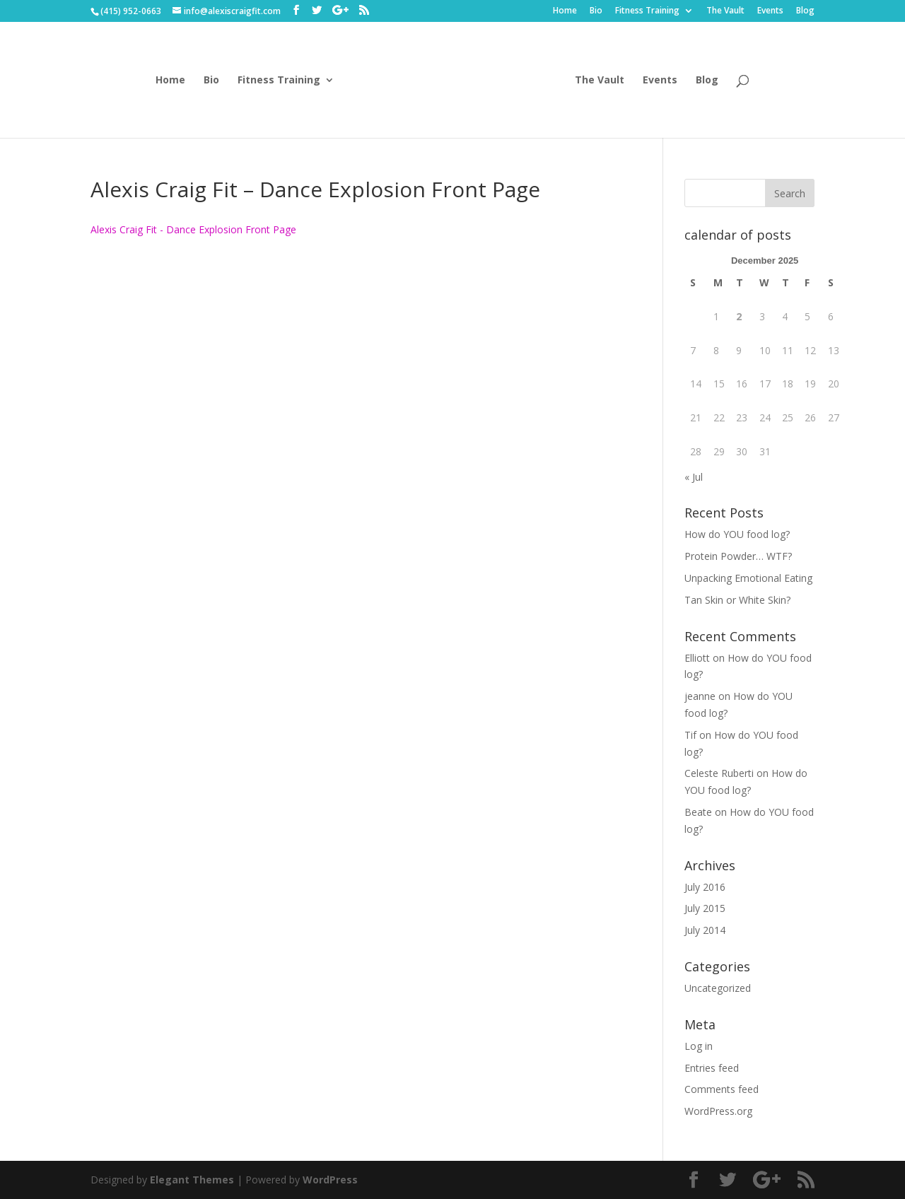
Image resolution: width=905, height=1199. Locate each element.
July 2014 (704, 930)
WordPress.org (718, 1111)
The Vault (725, 11)
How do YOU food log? (737, 534)
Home (565, 11)
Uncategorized (717, 988)
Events (770, 11)
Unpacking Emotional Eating (748, 578)
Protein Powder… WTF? (738, 556)
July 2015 (704, 908)
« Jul (693, 477)
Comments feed (721, 1089)
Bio (596, 11)
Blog (805, 11)
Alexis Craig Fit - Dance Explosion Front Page (193, 229)
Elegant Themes (192, 1179)
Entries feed (711, 1068)
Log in (698, 1046)
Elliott (697, 658)
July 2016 (704, 887)
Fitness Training (647, 11)
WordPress (330, 1179)
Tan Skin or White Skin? (737, 600)
